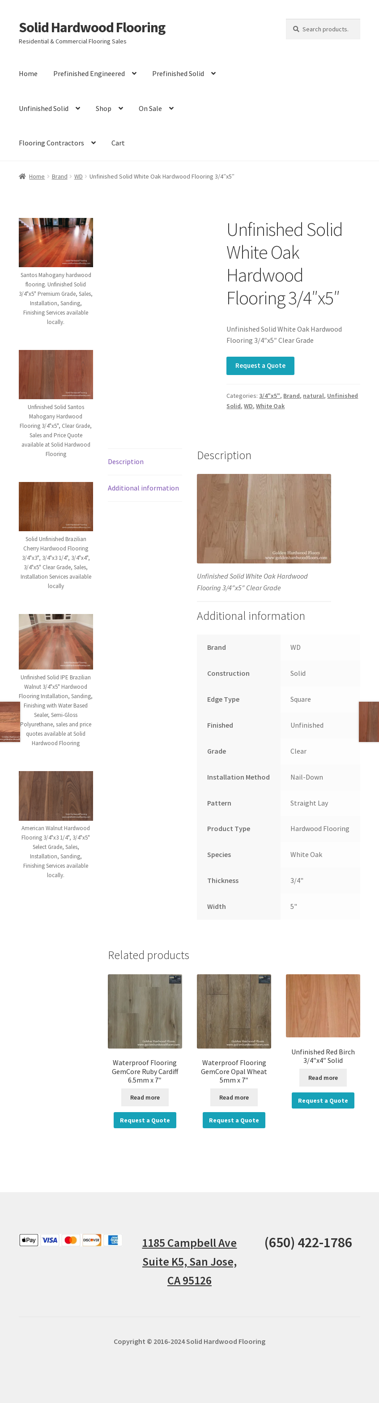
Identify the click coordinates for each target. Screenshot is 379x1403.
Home (28, 73)
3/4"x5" (269, 396)
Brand (60, 176)
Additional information (143, 487)
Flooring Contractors (51, 142)
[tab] (145, 462)
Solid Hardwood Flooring (92, 27)
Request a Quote (260, 365)
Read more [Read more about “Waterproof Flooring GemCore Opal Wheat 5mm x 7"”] (234, 1097)
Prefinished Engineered (89, 73)
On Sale (150, 108)
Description (126, 461)
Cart (118, 142)
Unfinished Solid (43, 108)
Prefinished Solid (178, 73)
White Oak (270, 406)
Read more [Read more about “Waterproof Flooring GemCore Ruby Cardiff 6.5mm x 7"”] (145, 1097)
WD (78, 176)
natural (313, 396)
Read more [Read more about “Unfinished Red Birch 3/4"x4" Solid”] (323, 1078)
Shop (103, 108)
